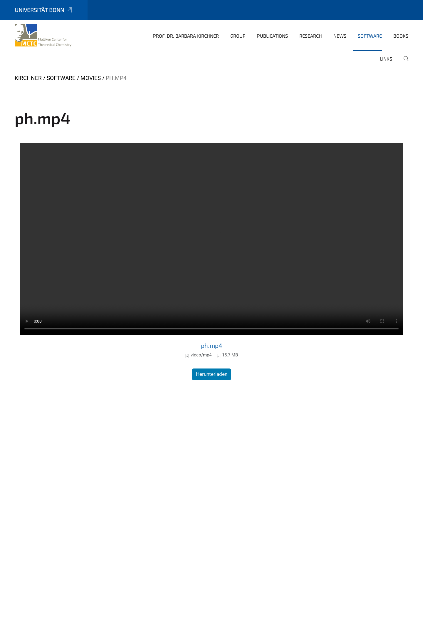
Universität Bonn (44, 9)
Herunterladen (211, 374)
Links (386, 58)
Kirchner (28, 78)
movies (90, 78)
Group (238, 36)
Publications (272, 36)
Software (370, 36)
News (339, 36)
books (400, 36)
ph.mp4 (211, 345)
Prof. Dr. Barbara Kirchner (186, 36)
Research (310, 36)
